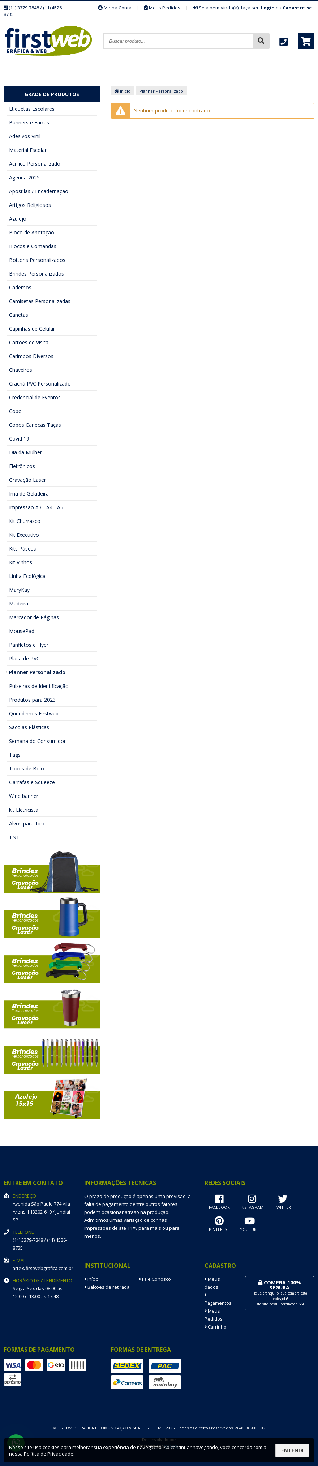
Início (122, 91)
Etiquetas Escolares (32, 108)
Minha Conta (115, 7)
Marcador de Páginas (34, 617)
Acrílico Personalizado (34, 163)
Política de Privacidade (48, 1453)
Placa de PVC (24, 658)
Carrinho (216, 1327)
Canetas (18, 314)
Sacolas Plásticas (29, 727)
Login (268, 7)
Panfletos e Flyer (28, 644)
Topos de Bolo (26, 768)
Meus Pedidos (162, 7)
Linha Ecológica (27, 576)
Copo (15, 411)
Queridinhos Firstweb (34, 713)
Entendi (292, 1450)
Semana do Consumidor (37, 741)
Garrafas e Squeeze (32, 782)
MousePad (21, 631)
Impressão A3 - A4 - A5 (36, 507)
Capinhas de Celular (32, 328)
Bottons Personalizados (37, 259)
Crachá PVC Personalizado (40, 383)
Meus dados (212, 1283)
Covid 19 (19, 438)
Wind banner (23, 796)
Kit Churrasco (24, 521)
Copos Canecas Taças (35, 424)
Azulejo (17, 218)
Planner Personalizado (37, 672)
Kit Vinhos (20, 562)
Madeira (18, 603)
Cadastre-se (297, 7)
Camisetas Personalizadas (39, 301)
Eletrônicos (22, 466)
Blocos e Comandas (32, 246)
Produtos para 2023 (32, 699)
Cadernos (20, 287)
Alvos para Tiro (26, 823)
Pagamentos (218, 1299)
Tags (15, 754)
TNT (14, 837)
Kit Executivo (24, 534)
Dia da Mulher (25, 452)
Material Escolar (28, 149)
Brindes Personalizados (36, 273)
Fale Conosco (155, 1279)
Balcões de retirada (106, 1287)
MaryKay (19, 589)
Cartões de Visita (28, 342)
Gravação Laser (27, 479)
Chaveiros (20, 369)
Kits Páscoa (22, 548)
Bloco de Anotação (31, 232)
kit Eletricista (23, 809)
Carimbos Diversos (31, 356)
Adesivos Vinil (24, 136)
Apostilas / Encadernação (38, 191)
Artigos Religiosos (30, 204)
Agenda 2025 (24, 177)
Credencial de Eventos (35, 397)
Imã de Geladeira (29, 493)
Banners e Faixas (29, 122)
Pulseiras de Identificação (39, 686)
